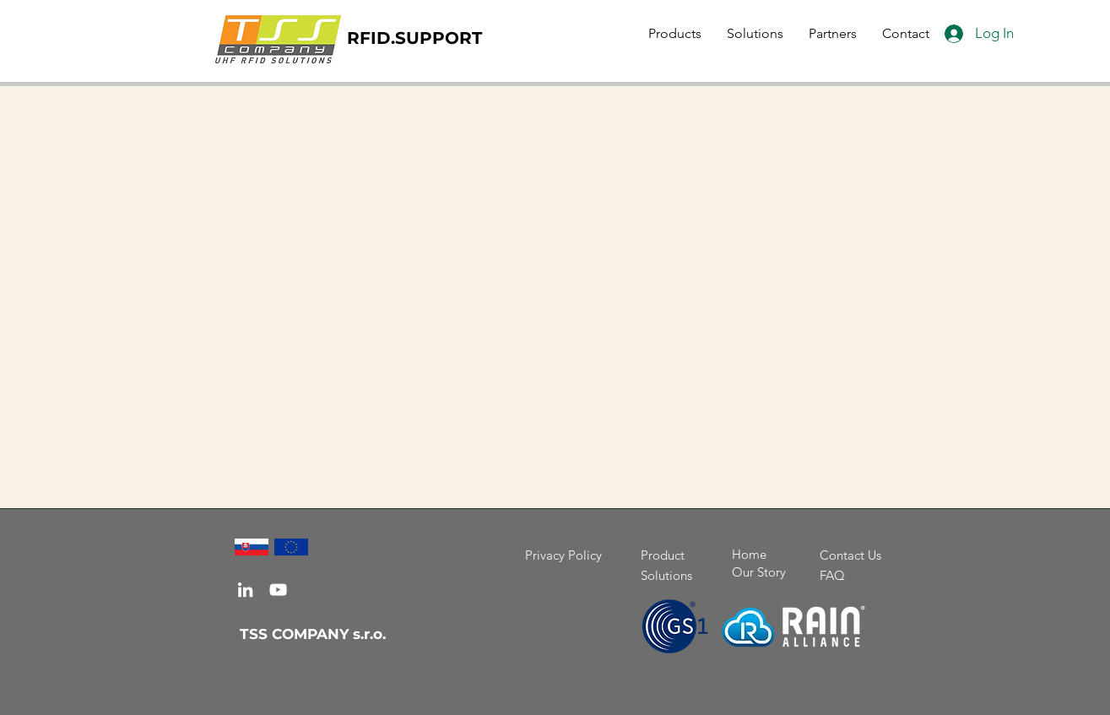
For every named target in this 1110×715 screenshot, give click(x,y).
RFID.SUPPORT (414, 38)
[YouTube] (278, 589)
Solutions (666, 575)
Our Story (759, 572)
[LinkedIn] (245, 589)
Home (749, 554)
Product (663, 555)
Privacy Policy (563, 555)
